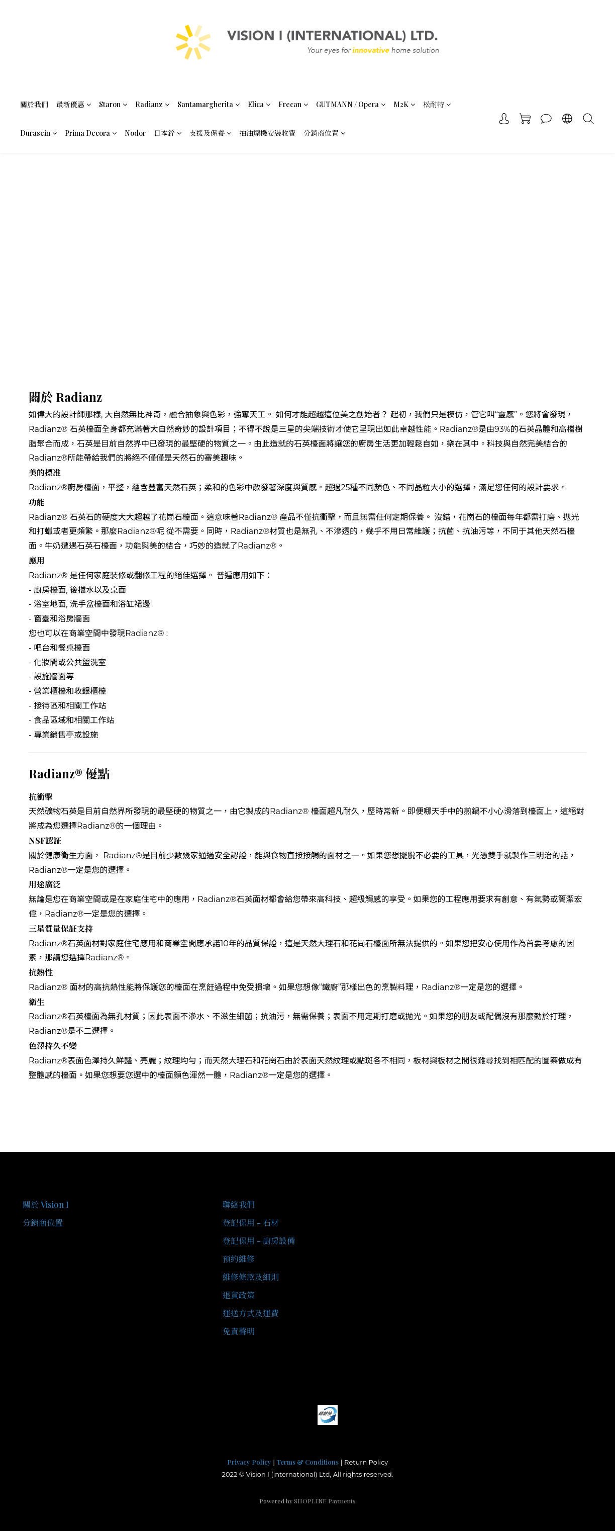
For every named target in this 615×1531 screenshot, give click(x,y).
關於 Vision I (46, 1204)
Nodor (135, 133)
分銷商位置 (324, 133)
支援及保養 (210, 133)
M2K (404, 104)
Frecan (293, 104)
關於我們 (34, 104)
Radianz (152, 104)
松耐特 (437, 104)
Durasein (38, 133)
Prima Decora (91, 133)
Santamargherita (208, 104)
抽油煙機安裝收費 (267, 133)
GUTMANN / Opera (350, 104)
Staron (113, 104)
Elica (259, 104)
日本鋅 (167, 133)
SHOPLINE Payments (325, 1501)
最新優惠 (73, 104)
